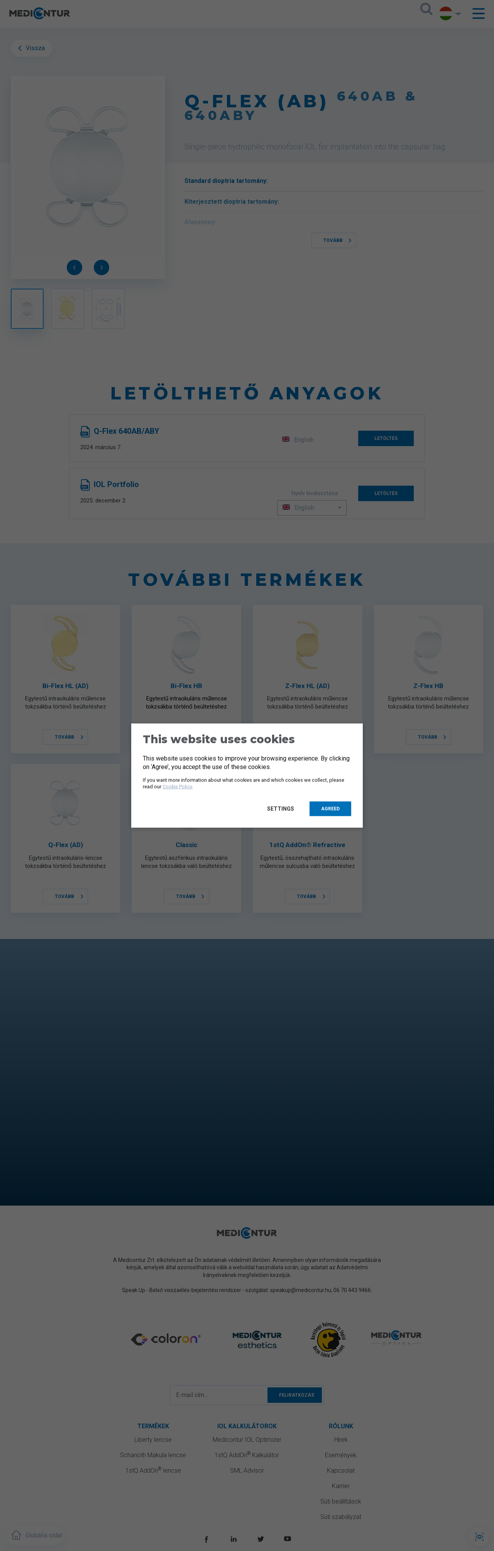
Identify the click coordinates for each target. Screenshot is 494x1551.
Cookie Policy (177, 786)
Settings (282, 809)
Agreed (330, 809)
